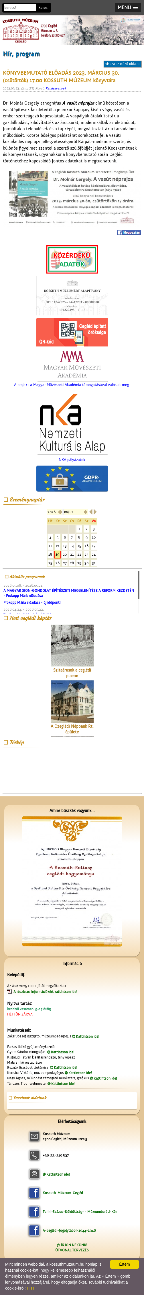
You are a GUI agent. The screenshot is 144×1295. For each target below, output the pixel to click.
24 (94, 554)
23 (86, 554)
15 (79, 546)
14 (72, 546)
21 (72, 554)
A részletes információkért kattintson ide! (45, 992)
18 (50, 554)
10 (94, 537)
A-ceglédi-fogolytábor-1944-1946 (69, 1230)
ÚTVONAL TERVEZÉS (72, 1250)
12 (57, 546)
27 (65, 563)
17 (93, 546)
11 (50, 546)
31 (94, 563)
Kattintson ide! (87, 1036)
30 (86, 563)
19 (57, 554)
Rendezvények (56, 88)
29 (79, 563)
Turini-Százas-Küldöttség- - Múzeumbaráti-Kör (80, 1212)
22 (79, 554)
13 (65, 546)
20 (65, 554)
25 (50, 563)
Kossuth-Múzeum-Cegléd (63, 1193)
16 (86, 546)
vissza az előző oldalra (122, 64)
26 (58, 563)
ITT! (30, 1288)
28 (72, 563)
